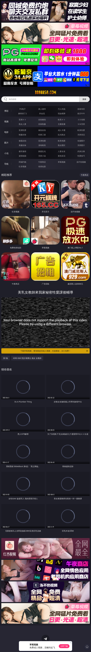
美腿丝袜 (22, 145)
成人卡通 (61, 130)
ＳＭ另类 (81, 124)
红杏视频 (22, 166)
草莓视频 (61, 162)
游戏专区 (81, 109)
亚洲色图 (42, 140)
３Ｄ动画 (81, 119)
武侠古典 (81, 151)
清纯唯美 (42, 145)
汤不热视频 (81, 162)
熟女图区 (61, 145)
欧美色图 (61, 140)
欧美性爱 (81, 130)
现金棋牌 (61, 113)
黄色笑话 (61, 156)
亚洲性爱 (22, 130)
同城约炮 (22, 162)
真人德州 (42, 109)
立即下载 (64, 646)
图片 (6, 142)
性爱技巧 (81, 156)
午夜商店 (42, 162)
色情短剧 (42, 166)
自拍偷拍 (42, 119)
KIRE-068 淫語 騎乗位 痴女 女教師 (27, 358)
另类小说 (42, 156)
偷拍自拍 (42, 130)
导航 (6, 163)
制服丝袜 (22, 134)
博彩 (6, 110)
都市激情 (22, 151)
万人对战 (61, 109)
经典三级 (42, 134)
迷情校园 (22, 156)
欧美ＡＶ (61, 119)
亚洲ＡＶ (22, 119)
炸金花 (42, 113)
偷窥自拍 (22, 140)
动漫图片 (81, 140)
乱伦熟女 (61, 134)
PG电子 (22, 109)
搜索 (84, 99)
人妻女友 (61, 151)
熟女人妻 (22, 124)
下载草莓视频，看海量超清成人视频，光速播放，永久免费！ (54, 350)
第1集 (5, 358)
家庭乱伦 (42, 151)
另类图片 (81, 145)
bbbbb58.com (45, 92)
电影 (6, 132)
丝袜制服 (42, 124)
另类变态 (81, 134)
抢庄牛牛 (81, 113)
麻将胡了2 (22, 113)
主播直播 (61, 124)
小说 (6, 153)
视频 (6, 121)
